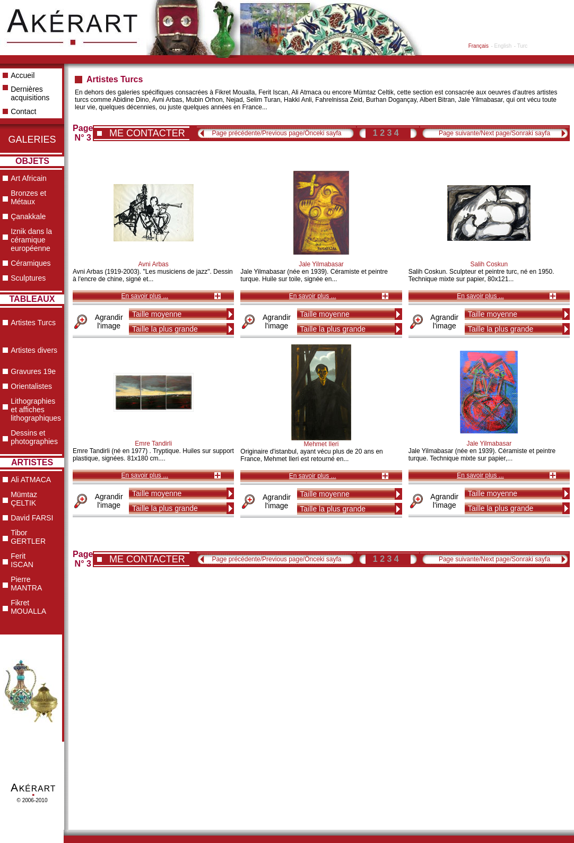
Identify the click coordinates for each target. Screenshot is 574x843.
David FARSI (32, 518)
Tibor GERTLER (28, 536)
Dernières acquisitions (30, 93)
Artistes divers (34, 350)
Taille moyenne (156, 314)
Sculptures (28, 278)
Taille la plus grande (165, 329)
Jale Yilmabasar (321, 264)
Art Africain (29, 178)
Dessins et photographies (34, 437)
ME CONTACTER (147, 133)
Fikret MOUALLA (28, 606)
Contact (23, 111)
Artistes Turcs (33, 322)
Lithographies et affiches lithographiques (36, 409)
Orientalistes (31, 386)
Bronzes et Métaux (28, 197)
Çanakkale (28, 216)
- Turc (521, 46)
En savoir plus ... (144, 296)
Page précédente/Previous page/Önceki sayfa (276, 133)
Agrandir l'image (109, 321)
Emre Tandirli (153, 443)
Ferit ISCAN (22, 560)
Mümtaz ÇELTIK (24, 498)
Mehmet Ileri (320, 444)
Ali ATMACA (31, 479)
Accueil (22, 75)
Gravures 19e (33, 371)
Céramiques (30, 263)
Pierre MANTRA (26, 583)
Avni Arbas (153, 264)
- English (501, 46)
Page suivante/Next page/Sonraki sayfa (494, 133)
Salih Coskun (489, 264)
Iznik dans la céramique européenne (31, 240)
